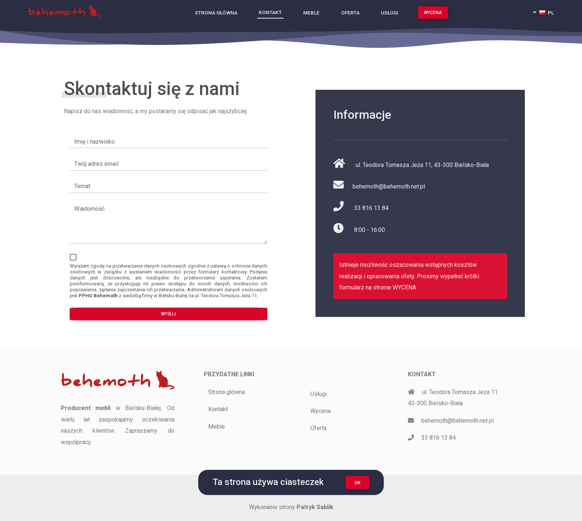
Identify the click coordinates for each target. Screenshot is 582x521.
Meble (311, 12)
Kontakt (270, 12)
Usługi (389, 12)
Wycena (433, 12)
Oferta (350, 12)
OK (357, 482)
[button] (543, 12)
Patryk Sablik (315, 507)
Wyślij (167, 314)
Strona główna (216, 12)
